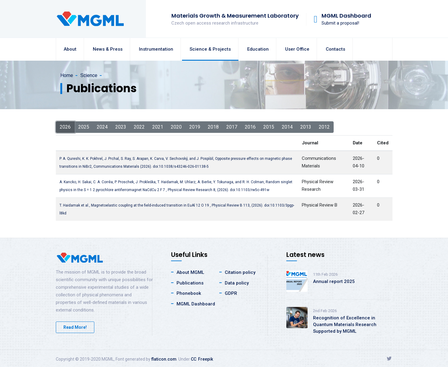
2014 (287, 126)
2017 (231, 126)
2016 (250, 126)
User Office (297, 49)
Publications (190, 283)
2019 (194, 126)
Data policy (237, 283)
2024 (102, 126)
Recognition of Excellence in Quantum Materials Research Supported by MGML (344, 324)
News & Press (108, 49)
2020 (176, 126)
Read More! (75, 327)
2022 (139, 126)
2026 (65, 126)
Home (66, 75)
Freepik (205, 359)
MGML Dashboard (196, 304)
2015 (268, 126)
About (70, 49)
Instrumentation (156, 49)
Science (88, 75)
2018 (213, 126)
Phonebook (189, 293)
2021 (157, 126)
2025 (83, 126)
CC (193, 359)
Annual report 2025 (334, 281)
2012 (324, 126)
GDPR (231, 293)
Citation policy (240, 272)
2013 (305, 126)
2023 (120, 126)
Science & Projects (210, 49)
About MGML (190, 272)
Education (258, 49)
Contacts (335, 49)
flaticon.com (164, 359)
